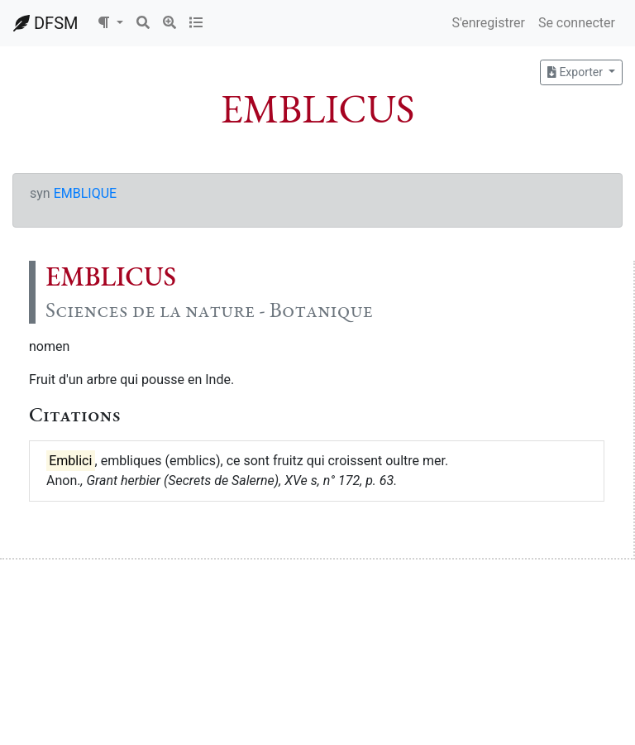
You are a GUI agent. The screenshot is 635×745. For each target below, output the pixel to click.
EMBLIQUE (85, 193)
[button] (110, 23)
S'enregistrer (487, 23)
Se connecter (576, 23)
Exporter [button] (576, 72)
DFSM (45, 23)
